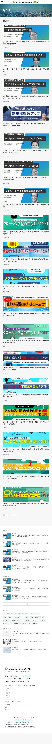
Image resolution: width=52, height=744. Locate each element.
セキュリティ (9, 709)
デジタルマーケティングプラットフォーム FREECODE (20, 695)
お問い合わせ (8, 735)
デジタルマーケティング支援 (12, 712)
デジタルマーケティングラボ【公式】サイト (18, 733)
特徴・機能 (8, 697)
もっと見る (26, 614)
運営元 (15, 735)
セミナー (7, 720)
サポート (8, 707)
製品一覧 (8, 706)
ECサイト (7, 715)
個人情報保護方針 (23, 735)
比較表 (7, 699)
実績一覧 (8, 702)
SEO (6, 717)
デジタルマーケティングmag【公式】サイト (18, 681)
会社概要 (28, 687)
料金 (7, 704)
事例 (7, 701)
